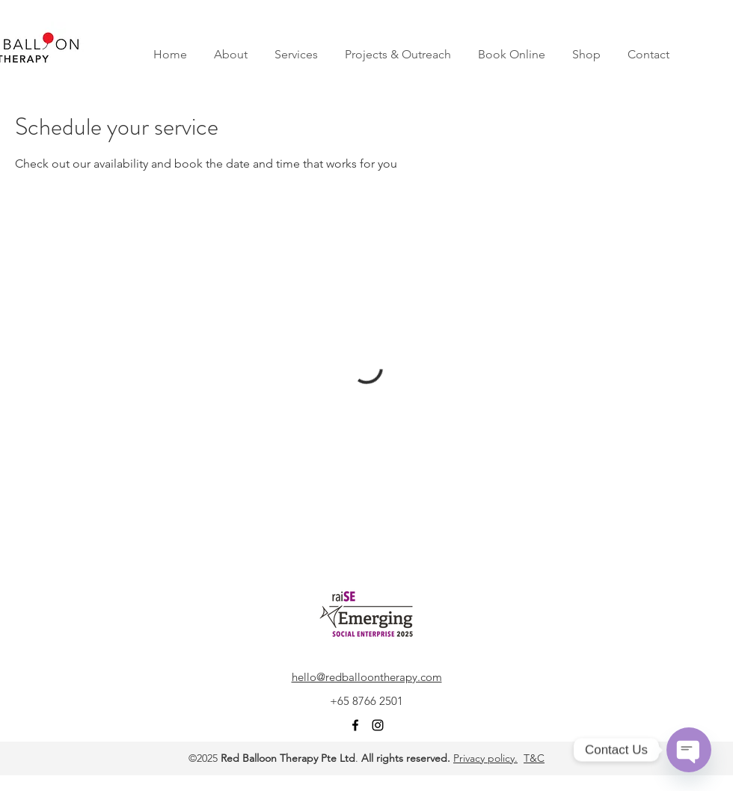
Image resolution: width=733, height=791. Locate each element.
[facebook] (355, 725)
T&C (534, 758)
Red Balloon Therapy (269, 758)
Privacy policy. (485, 758)
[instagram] (377, 725)
